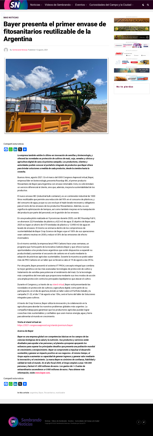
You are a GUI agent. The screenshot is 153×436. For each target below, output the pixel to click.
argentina (34, 393)
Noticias (35, 4)
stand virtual (58, 284)
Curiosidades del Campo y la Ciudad (110, 4)
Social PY (83, 423)
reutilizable (60, 393)
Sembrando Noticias (20, 50)
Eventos (80, 4)
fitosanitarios (49, 393)
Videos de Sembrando (58, 4)
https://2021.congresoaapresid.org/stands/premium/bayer (45, 325)
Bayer (41, 393)
